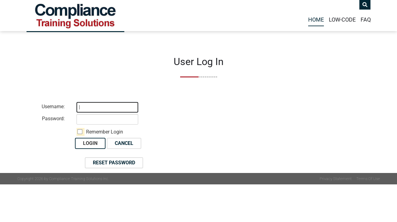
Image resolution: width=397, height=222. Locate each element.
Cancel (124, 143)
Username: (53, 106)
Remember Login (104, 132)
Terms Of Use (368, 179)
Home (316, 20)
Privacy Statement (336, 179)
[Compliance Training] (75, 16)
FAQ (366, 20)
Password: (53, 118)
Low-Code (342, 20)
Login (90, 143)
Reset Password (114, 163)
